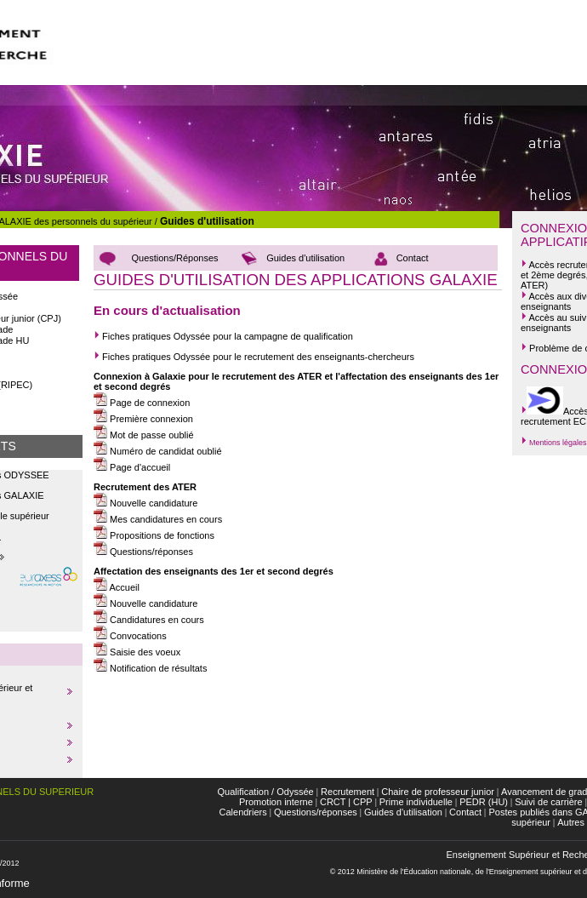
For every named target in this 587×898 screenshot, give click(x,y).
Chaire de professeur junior (437, 791)
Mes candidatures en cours (158, 519)
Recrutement (346, 791)
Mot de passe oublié (144, 435)
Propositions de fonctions (154, 535)
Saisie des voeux (137, 652)
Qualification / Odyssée (266, 791)
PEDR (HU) (483, 802)
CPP (363, 802)
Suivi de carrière (548, 802)
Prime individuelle (416, 802)
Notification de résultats (150, 668)
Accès (541, 265)
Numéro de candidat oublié (158, 451)
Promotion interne (276, 802)
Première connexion (143, 419)
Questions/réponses (150, 551)
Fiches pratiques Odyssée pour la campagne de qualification (223, 336)
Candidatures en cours (149, 620)
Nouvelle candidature (145, 503)
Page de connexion (142, 403)
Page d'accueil (132, 467)
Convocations (130, 636)
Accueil (117, 587)
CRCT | (335, 802)
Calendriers (243, 812)
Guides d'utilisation (207, 221)
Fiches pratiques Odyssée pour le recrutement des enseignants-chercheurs (256, 357)
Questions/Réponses (174, 258)
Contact (412, 258)
